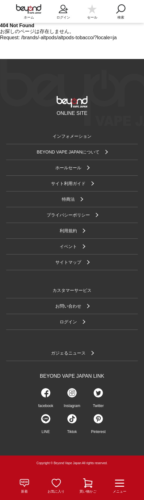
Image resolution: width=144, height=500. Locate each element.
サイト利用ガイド (68, 183)
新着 (24, 491)
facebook (45, 406)
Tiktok (72, 432)
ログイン (63, 10)
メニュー (119, 486)
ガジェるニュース (68, 353)
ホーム (29, 17)
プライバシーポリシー (68, 214)
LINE (46, 432)
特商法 (68, 199)
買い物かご (87, 491)
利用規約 (68, 230)
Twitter (98, 406)
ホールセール (68, 167)
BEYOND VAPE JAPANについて (68, 151)
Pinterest (98, 432)
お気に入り (56, 491)
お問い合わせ (68, 306)
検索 (121, 10)
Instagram (72, 406)
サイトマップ (68, 262)
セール (92, 17)
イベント (68, 246)
